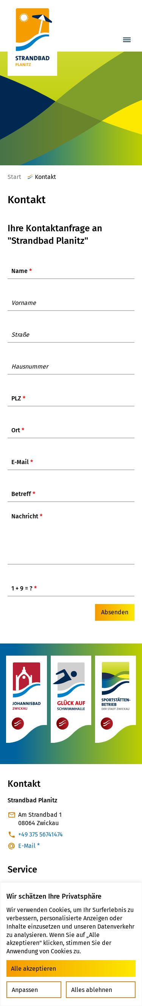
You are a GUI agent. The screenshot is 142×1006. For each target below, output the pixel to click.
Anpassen (25, 989)
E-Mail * (29, 850)
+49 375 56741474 (40, 838)
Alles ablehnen (91, 989)
